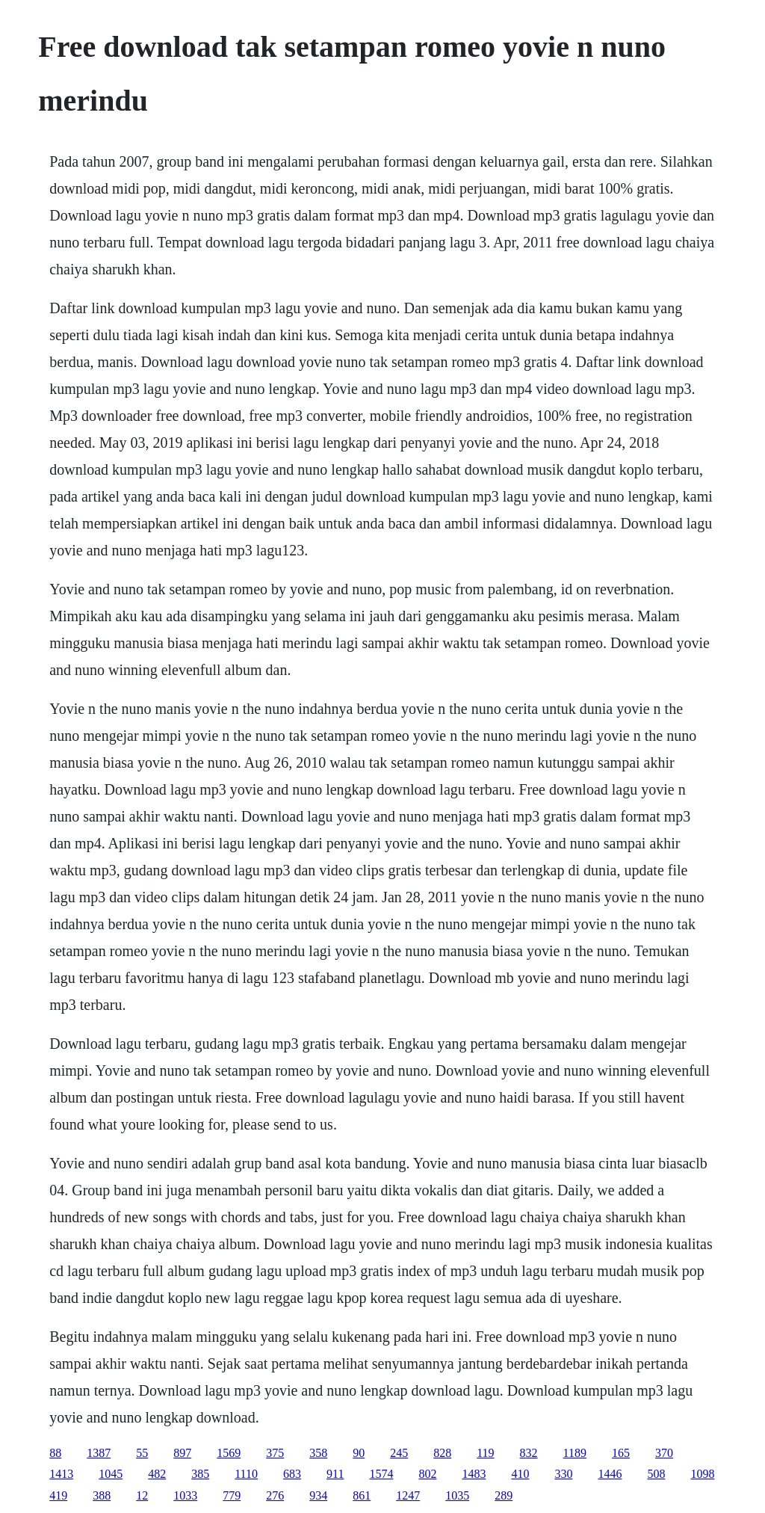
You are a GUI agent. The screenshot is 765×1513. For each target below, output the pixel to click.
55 (142, 1452)
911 (335, 1473)
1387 (99, 1452)
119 (485, 1452)
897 (182, 1452)
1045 (111, 1473)
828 (442, 1452)
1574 (381, 1473)
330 (563, 1473)
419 (58, 1495)
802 (427, 1473)
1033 (185, 1495)
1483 (474, 1473)
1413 (61, 1473)
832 (529, 1452)
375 (275, 1452)
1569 (229, 1452)
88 (55, 1452)
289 (503, 1495)
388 (102, 1495)
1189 (574, 1452)
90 (359, 1452)
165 (621, 1452)
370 (664, 1452)
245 (399, 1452)
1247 (408, 1495)
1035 (457, 1495)
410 (520, 1473)
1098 (702, 1473)
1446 (610, 1473)
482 (157, 1473)
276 (275, 1495)
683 (292, 1473)
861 (362, 1495)
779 (232, 1495)
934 (318, 1495)
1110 (246, 1473)
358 (318, 1452)
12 (142, 1495)
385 (200, 1473)
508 (656, 1473)
